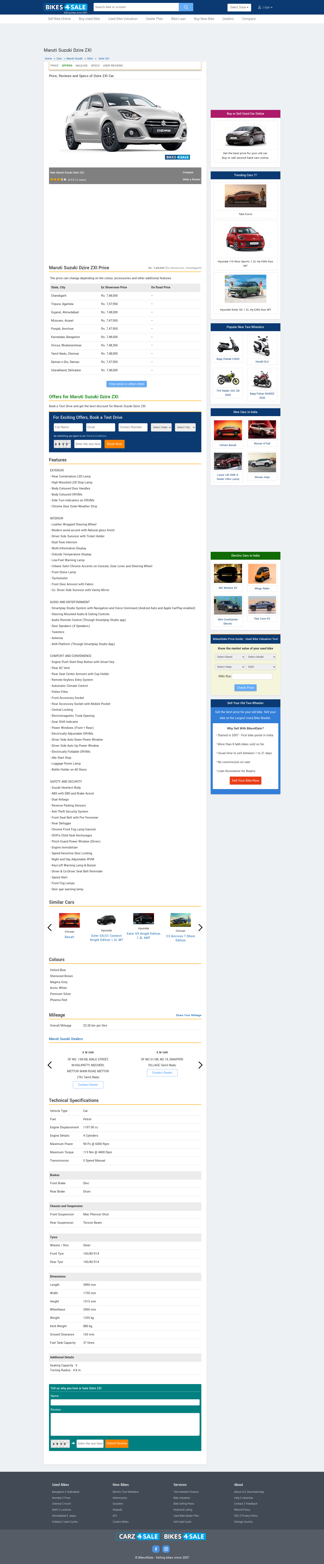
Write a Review (191, 179)
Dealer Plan (154, 18)
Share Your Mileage (188, 1015)
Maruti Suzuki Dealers (66, 1039)
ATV (115, 1516)
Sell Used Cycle (182, 1522)
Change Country (243, 1522)
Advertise (247, 1498)
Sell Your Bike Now (245, 780)
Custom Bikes (120, 1522)
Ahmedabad (59, 1516)
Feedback (251, 1504)
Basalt (69, 937)
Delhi (55, 1510)
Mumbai (57, 1498)
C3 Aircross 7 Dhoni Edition (180, 938)
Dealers (228, 18)
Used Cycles (71, 1522)
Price (54, 66)
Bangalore (58, 1492)
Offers (67, 66)
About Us (239, 1492)
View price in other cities (126, 384)
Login (265, 7)
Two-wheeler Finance (186, 1492)
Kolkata (56, 1522)
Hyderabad (73, 1492)
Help (237, 1498)
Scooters (118, 1504)
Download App (255, 1492)
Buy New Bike (204, 18)
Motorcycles (120, 1498)
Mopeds (117, 1510)
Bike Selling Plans (184, 1504)
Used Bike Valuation (123, 18)
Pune (67, 1498)
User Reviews (113, 66)
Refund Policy (242, 1510)
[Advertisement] (162, 34)
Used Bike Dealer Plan (186, 1516)
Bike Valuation (182, 1498)
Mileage (82, 66)
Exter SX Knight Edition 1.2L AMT (143, 936)
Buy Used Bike (89, 18)
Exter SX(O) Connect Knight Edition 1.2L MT (106, 938)
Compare (249, 18)
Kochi (67, 1504)
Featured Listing (183, 1510)
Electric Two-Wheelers (126, 1492)
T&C (236, 1516)
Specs (95, 66)
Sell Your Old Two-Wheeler (245, 703)
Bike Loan (178, 18)
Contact (238, 1504)
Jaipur (72, 1516)
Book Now (114, 444)
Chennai (57, 1504)
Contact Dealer (88, 1085)
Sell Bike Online (59, 18)
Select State (239, 7)
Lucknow (66, 1510)
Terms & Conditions (96, 436)
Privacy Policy (250, 1516)
